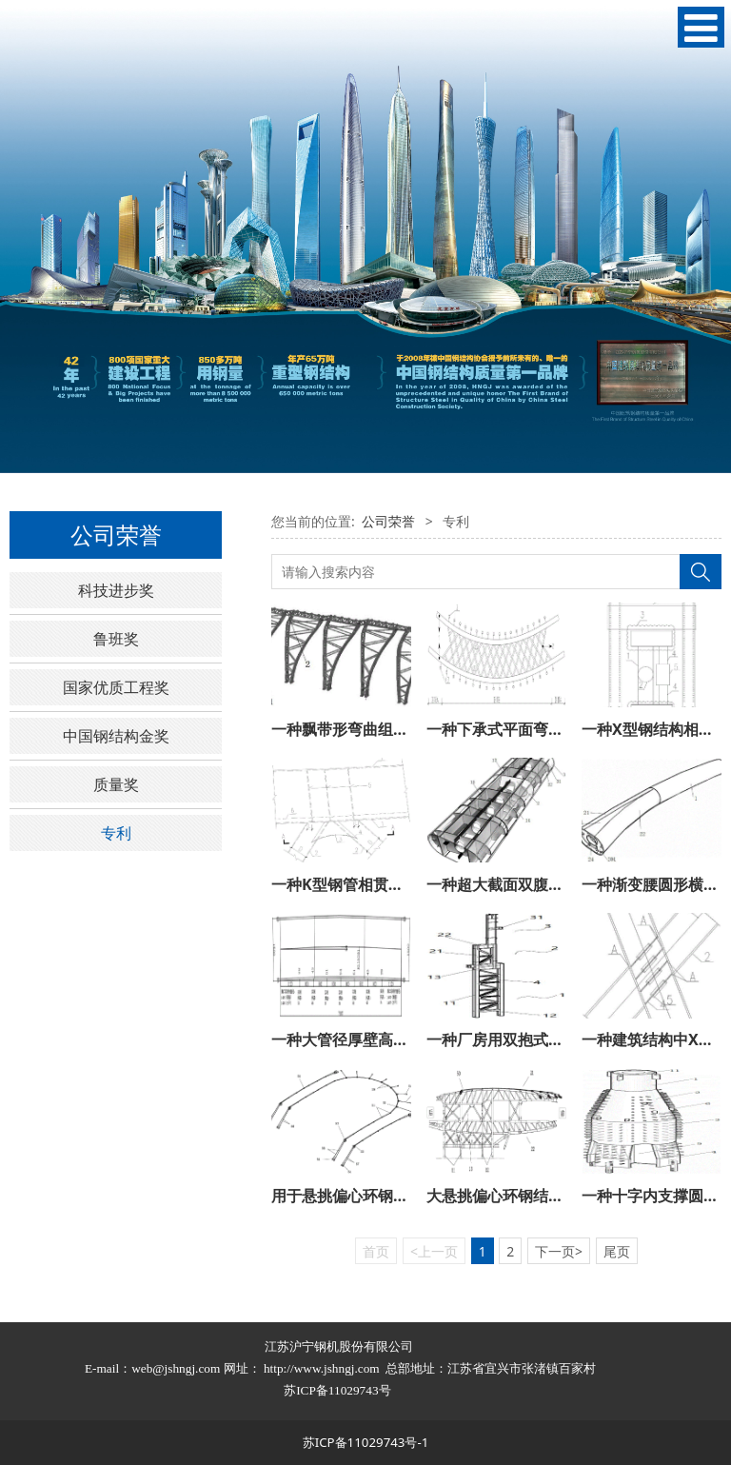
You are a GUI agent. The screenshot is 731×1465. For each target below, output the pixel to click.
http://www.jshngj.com (322, 1368)
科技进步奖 (116, 590)
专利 (116, 832)
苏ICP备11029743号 (339, 1390)
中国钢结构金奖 (116, 735)
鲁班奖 (116, 638)
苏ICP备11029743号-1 (366, 1442)
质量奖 (116, 784)
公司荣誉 (388, 521)
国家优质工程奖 (116, 687)
